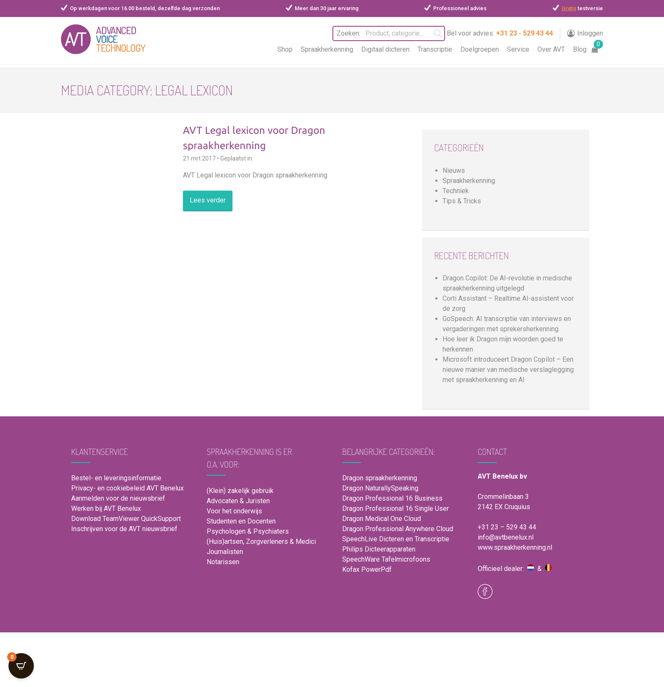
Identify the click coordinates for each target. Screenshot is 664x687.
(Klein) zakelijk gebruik (240, 491)
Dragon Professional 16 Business (392, 498)
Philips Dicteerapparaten (378, 549)
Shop (285, 49)
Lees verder (208, 200)
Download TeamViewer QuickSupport (127, 519)
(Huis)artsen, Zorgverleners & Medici (261, 541)
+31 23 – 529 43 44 (507, 527)
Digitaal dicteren (385, 49)
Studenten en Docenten (241, 521)
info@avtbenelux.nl (506, 537)
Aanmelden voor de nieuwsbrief (118, 498)
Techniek (456, 191)
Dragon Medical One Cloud (381, 519)
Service (518, 49)
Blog (580, 49)
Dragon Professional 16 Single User (395, 508)
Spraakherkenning (327, 49)
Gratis (569, 8)
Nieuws (454, 170)
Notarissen (223, 562)
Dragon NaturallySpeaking (380, 488)
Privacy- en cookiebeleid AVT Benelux (127, 488)
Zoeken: (343, 33)
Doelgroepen (479, 49)
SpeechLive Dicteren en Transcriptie (395, 539)
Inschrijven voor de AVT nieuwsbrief (124, 529)
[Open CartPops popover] (21, 666)
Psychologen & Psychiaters (248, 531)
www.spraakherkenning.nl (515, 547)
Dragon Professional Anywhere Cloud (397, 529)
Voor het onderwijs (234, 511)
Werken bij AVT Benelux (106, 508)
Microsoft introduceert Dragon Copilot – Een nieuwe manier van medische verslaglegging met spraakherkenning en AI (508, 369)
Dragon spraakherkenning (379, 478)
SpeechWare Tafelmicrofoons (386, 559)
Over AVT (551, 49)
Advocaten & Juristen (238, 501)
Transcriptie (435, 49)
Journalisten (225, 552)
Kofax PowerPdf (367, 569)
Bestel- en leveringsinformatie (116, 478)
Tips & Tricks (462, 201)
